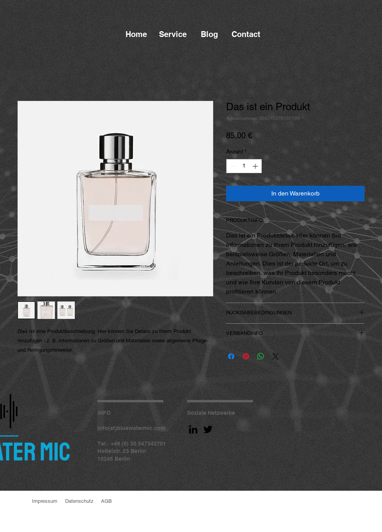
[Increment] (256, 166)
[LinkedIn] (193, 429)
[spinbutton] (244, 166)
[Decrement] (232, 166)
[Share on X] (275, 356)
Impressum (44, 501)
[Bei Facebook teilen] (231, 356)
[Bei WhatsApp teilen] (260, 356)
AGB (106, 501)
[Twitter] (208, 429)
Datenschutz (79, 501)
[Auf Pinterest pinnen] (246, 356)
